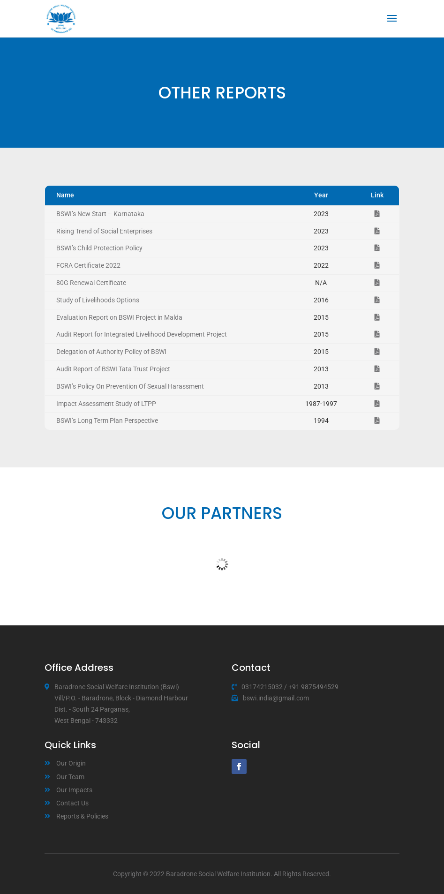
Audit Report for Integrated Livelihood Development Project (141, 334)
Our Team (70, 777)
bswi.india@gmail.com (276, 698)
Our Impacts (74, 790)
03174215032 (262, 687)
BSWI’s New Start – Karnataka (100, 214)
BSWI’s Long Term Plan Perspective (107, 420)
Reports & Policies (82, 816)
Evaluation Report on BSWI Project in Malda (119, 317)
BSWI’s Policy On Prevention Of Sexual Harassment (130, 386)
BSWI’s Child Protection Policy (99, 248)
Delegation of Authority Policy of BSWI (111, 351)
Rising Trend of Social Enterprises (104, 231)
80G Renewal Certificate (91, 282)
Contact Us (72, 803)
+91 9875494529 (313, 687)
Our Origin (71, 763)
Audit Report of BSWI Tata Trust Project (113, 369)
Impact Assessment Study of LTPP (106, 403)
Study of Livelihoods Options (97, 300)
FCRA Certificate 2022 (88, 265)
